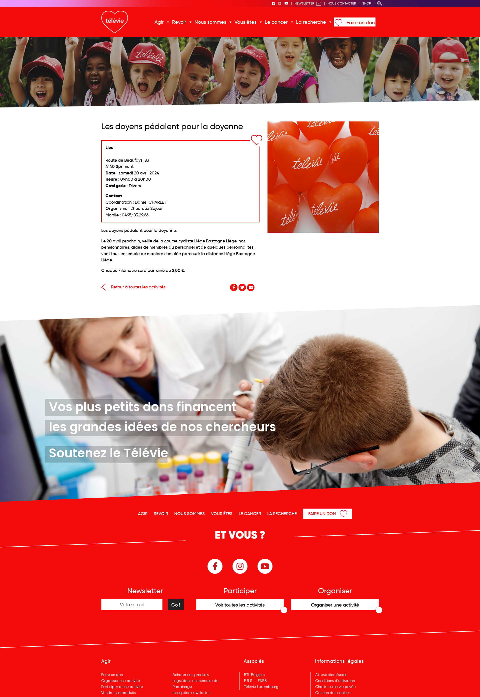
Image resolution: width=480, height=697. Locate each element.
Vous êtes (245, 22)
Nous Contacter (342, 3)
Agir (159, 22)
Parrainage (182, 687)
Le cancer (276, 22)
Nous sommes (210, 22)
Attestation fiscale (331, 675)
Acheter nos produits (190, 675)
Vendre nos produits (118, 693)
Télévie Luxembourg (261, 687)
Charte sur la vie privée (335, 687)
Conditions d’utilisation (335, 681)
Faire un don (360, 22)
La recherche (311, 22)
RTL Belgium (254, 675)
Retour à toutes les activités (133, 287)
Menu (450, 686)
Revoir (179, 22)
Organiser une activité (120, 681)
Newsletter (307, 3)
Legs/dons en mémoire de (195, 681)
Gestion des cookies (332, 693)
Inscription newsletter (191, 693)
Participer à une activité (122, 687)
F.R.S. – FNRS (255, 681)
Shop (366, 3)
